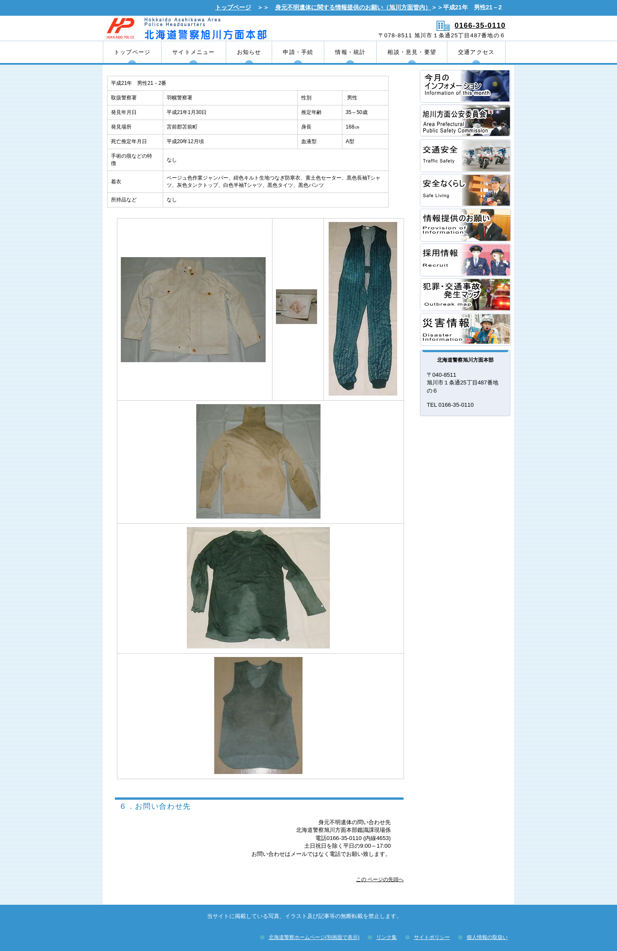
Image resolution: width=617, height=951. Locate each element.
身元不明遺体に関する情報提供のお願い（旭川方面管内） (353, 7)
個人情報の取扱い (487, 937)
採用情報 (466, 259)
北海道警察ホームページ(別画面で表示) (314, 937)
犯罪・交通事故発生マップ (466, 294)
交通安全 (466, 155)
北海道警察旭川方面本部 (204, 27)
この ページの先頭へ (380, 879)
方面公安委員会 (466, 121)
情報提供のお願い (466, 225)
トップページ (233, 7)
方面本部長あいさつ (466, 86)
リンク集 (386, 937)
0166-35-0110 (480, 25)
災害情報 (466, 329)
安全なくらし (466, 190)
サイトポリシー (432, 937)
